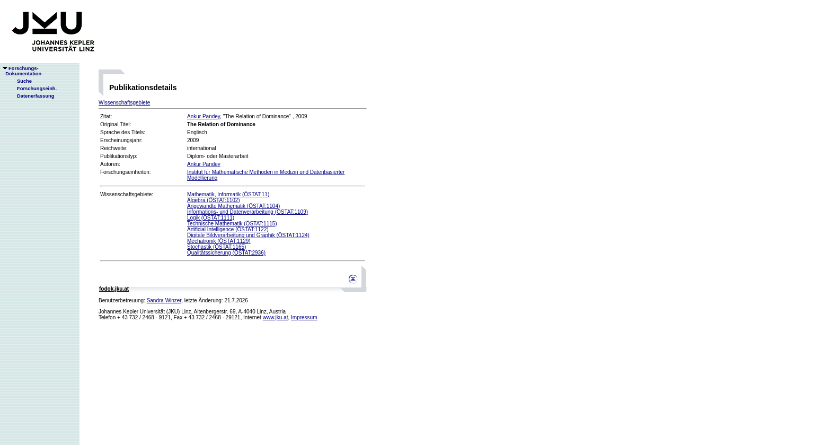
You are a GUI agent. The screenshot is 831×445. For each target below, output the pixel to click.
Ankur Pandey (203, 116)
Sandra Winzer (164, 300)
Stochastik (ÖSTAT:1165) (216, 247)
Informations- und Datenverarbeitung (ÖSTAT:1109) (247, 212)
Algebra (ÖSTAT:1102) (213, 200)
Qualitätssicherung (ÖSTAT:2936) (226, 253)
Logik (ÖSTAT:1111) (210, 218)
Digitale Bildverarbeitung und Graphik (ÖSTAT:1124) (248, 235)
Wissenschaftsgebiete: (126, 194)
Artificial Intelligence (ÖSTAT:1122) (228, 229)
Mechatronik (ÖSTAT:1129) (219, 241)
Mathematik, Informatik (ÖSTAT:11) (228, 194)
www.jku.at (275, 317)
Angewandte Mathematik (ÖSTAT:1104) (233, 206)
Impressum (304, 317)
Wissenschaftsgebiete (124, 103)
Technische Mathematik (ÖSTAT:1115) (232, 223)
